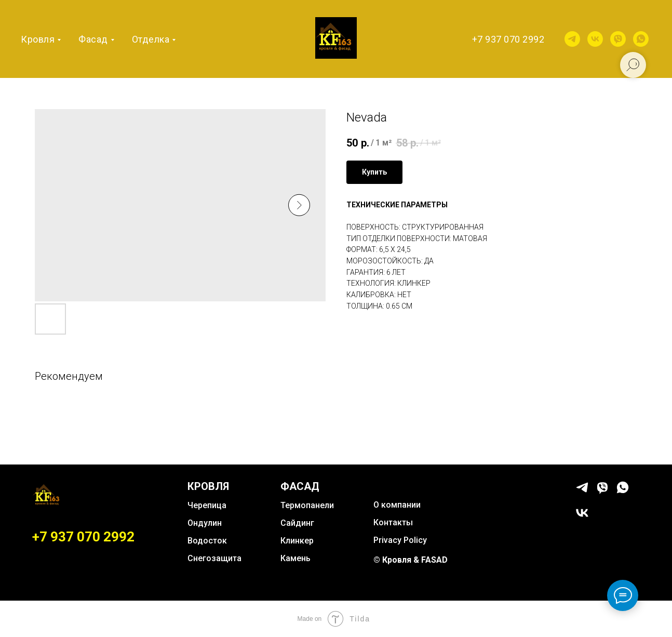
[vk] (595, 39)
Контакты (393, 522)
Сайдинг (297, 523)
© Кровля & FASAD (410, 560)
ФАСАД (299, 486)
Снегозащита (214, 558)
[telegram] (572, 39)
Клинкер (297, 541)
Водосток (207, 541)
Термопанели (307, 505)
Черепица (206, 505)
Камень (295, 558)
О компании (397, 505)
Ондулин (204, 523)
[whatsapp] (641, 39)
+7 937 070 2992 (508, 39)
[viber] (618, 39)
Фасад (93, 39)
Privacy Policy (400, 540)
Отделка (151, 39)
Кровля (38, 39)
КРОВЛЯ (208, 486)
